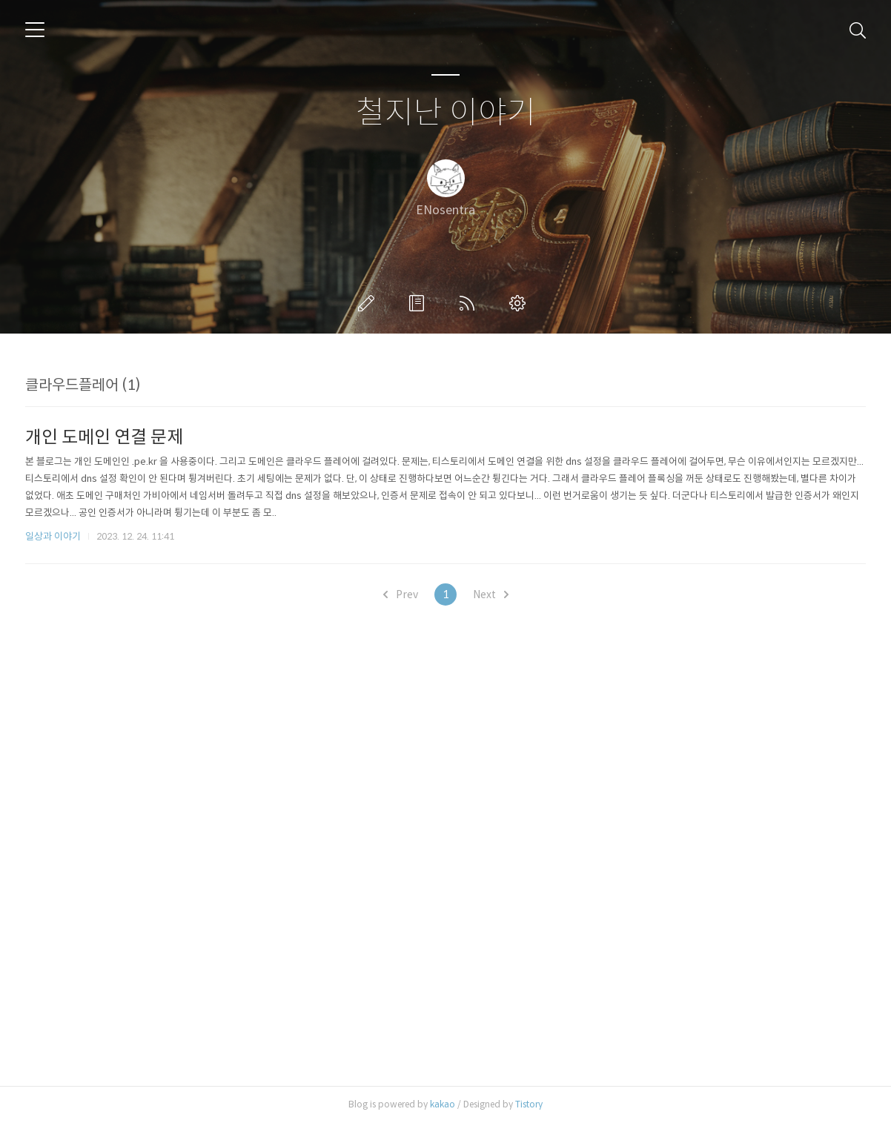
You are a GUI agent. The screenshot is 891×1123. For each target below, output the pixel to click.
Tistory (529, 1104)
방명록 (419, 303)
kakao (442, 1104)
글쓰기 (369, 303)
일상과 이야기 (53, 536)
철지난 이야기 (446, 113)
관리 (520, 303)
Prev (400, 594)
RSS (470, 303)
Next (491, 594)
